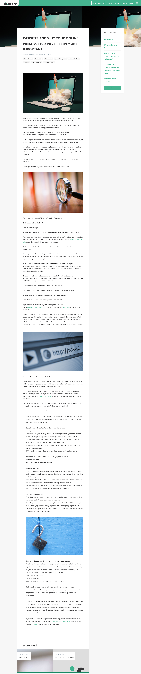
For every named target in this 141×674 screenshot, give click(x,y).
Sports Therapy (59, 59)
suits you (66, 307)
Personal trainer (36, 62)
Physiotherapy (28, 59)
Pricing (109, 3)
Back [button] (112, 88)
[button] (137, 3)
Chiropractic (48, 59)
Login (117, 3)
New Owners (108, 40)
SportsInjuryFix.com (45, 396)
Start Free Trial (98, 3)
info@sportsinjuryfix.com (35, 307)
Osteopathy (38, 59)
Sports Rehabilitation (73, 59)
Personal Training (49, 62)
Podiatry (26, 62)
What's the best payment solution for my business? (111, 56)
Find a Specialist (127, 3)
